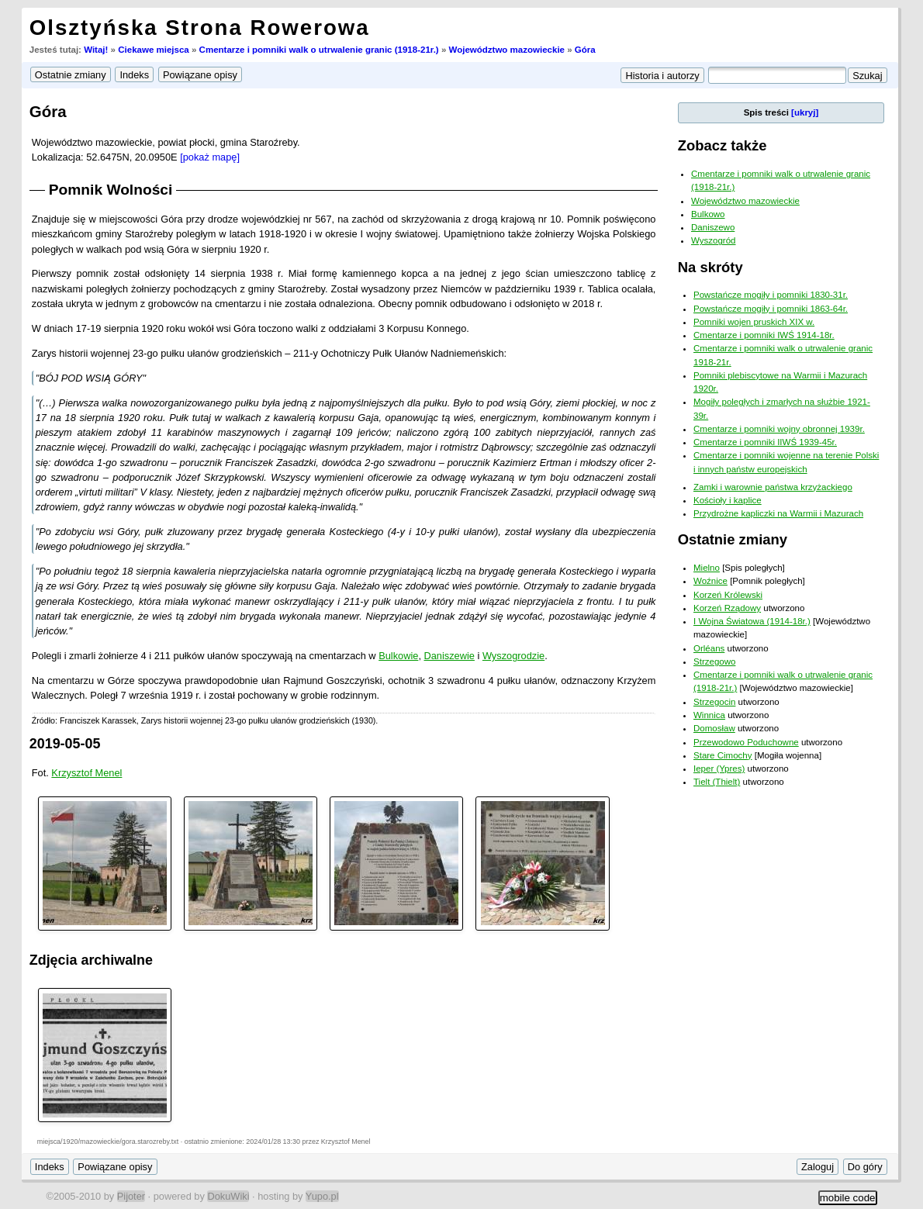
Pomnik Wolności (111, 189)
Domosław (714, 728)
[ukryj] (804, 112)
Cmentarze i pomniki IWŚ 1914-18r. (764, 335)
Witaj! (96, 49)
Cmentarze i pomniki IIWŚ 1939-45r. (765, 442)
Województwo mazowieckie (507, 49)
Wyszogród (713, 240)
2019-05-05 (65, 743)
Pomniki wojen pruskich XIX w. (753, 321)
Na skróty (710, 267)
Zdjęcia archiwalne (91, 960)
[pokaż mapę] (210, 157)
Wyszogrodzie (513, 655)
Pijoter (131, 1196)
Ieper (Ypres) (719, 768)
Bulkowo (708, 214)
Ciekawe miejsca (153, 49)
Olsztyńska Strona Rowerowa (199, 28)
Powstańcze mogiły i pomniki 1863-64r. (770, 308)
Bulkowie (398, 655)
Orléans (708, 648)
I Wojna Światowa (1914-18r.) (752, 621)
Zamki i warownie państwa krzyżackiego (772, 487)
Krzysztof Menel (86, 773)
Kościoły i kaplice (727, 500)
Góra (585, 49)
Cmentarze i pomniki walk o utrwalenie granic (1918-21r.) (319, 49)
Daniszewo (713, 227)
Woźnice (710, 581)
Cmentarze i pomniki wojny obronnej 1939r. (779, 429)
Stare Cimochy (722, 755)
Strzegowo (714, 661)
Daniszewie (449, 655)
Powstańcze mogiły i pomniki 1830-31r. (770, 294)
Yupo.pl (322, 1196)
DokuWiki (228, 1196)
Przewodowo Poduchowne (746, 742)
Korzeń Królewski (727, 594)
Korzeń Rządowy (727, 608)
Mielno (706, 567)
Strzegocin (714, 701)
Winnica (709, 715)
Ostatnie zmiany (732, 539)
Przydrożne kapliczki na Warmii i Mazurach (778, 513)
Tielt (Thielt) (716, 781)
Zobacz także (722, 145)
